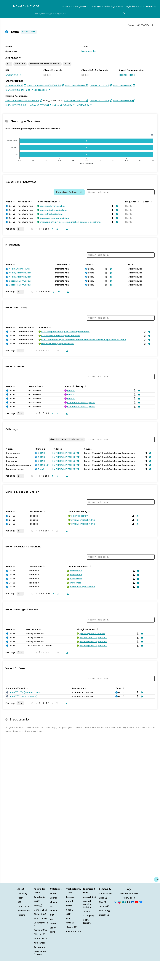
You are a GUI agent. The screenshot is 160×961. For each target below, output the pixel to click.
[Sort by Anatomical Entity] (85, 386)
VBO (52, 919)
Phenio (53, 910)
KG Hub (86, 911)
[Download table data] (66, 228)
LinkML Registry (87, 921)
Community (151, 6)
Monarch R (40, 910)
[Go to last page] (57, 228)
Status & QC (40, 914)
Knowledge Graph (80, 6)
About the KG (40, 938)
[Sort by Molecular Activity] (88, 511)
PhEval (69, 901)
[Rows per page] (20, 229)
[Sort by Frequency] (138, 201)
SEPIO (53, 927)
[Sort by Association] (31, 201)
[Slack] (119, 902)
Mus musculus (88, 51)
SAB (19, 902)
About (66, 6)
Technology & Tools (114, 6)
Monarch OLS (89, 897)
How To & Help (41, 918)
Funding (21, 915)
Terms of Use (40, 930)
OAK (68, 914)
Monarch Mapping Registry (87, 904)
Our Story (22, 893)
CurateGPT (72, 927)
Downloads (39, 897)
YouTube (104, 910)
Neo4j (38, 905)
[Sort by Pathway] (49, 327)
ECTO (53, 932)
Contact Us (23, 906)
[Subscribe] (115, 902)
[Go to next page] (51, 228)
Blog (102, 902)
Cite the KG (39, 934)
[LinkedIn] (132, 902)
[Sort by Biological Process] (97, 629)
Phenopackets (73, 931)
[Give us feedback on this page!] (156, 879)
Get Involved (105, 893)
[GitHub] (128, 902)
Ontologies (97, 6)
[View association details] (116, 206)
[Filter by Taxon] (67, 439)
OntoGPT (71, 922)
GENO (53, 923)
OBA (52, 915)
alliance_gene (127, 74)
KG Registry (88, 915)
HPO (52, 906)
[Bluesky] (140, 902)
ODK (68, 918)
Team (20, 897)
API (36, 901)
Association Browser (40, 953)
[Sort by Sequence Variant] (26, 688)
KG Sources (39, 942)
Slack (103, 897)
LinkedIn (104, 906)
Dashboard (39, 947)
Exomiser (70, 897)
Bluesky (104, 915)
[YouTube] (136, 902)
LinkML (69, 905)
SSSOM (69, 910)
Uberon (53, 897)
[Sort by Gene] (13, 201)
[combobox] (80, 13)
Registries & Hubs (135, 6)
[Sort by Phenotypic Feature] (59, 201)
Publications (23, 910)
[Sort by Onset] (151, 201)
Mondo (53, 893)
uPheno (53, 902)
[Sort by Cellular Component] (90, 566)
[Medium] (124, 902)
